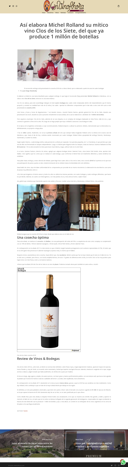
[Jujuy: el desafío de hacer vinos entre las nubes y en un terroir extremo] (32, 443)
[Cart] (118, 6)
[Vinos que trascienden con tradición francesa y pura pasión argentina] (96, 443)
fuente (26, 411)
